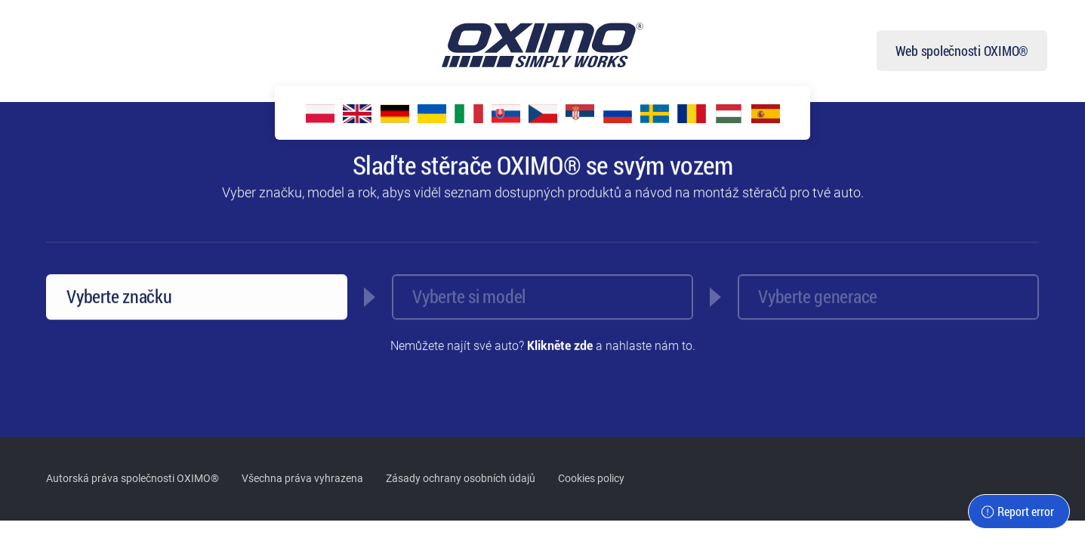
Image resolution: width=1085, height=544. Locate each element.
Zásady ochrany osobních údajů (460, 478)
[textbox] (888, 280)
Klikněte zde (560, 346)
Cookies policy (591, 478)
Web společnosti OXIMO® (962, 51)
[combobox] (196, 297)
